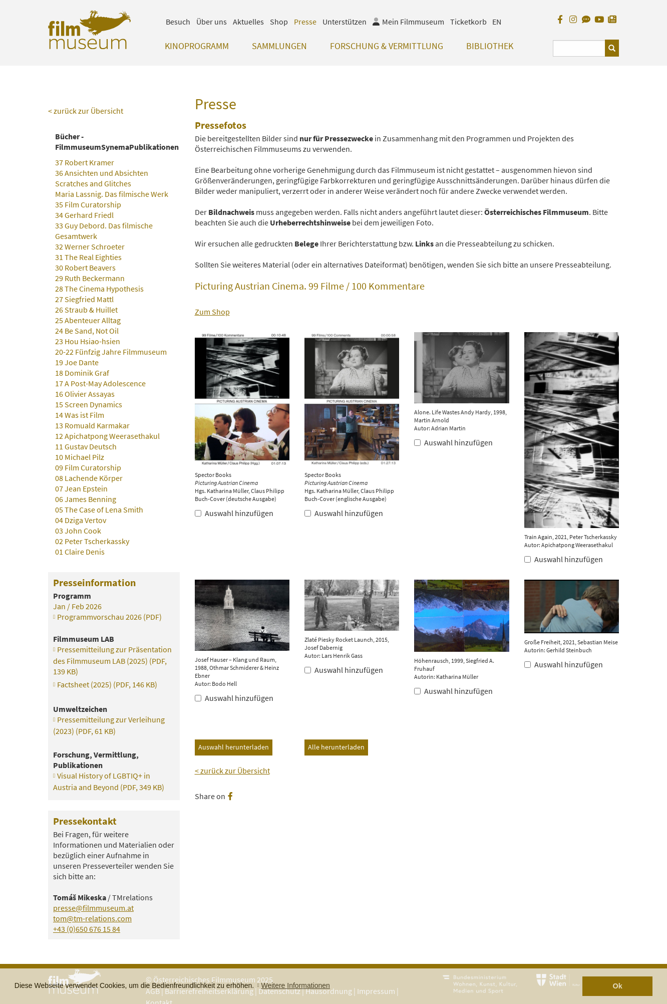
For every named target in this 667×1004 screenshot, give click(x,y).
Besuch (178, 22)
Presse (305, 22)
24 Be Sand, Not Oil (87, 331)
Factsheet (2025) (107, 684)
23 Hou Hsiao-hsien (87, 341)
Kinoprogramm (197, 46)
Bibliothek (489, 46)
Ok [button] (617, 986)
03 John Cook (78, 531)
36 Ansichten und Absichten (101, 173)
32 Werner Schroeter (90, 246)
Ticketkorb (468, 22)
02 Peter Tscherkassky (92, 541)
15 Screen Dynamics (88, 404)
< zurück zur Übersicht (232, 771)
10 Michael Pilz (79, 457)
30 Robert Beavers (85, 268)
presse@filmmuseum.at (93, 908)
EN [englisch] (496, 22)
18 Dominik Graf (82, 373)
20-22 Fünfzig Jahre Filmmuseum (111, 352)
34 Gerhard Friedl (84, 215)
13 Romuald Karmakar (92, 425)
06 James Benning (85, 499)
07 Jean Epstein (81, 488)
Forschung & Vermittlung (386, 46)
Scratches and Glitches (93, 183)
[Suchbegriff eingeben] (579, 48)
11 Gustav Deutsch (86, 446)
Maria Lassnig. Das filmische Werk (111, 194)
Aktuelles (248, 22)
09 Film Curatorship (88, 467)
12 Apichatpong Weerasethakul (107, 436)
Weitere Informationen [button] (295, 985)
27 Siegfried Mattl (84, 299)
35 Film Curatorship (88, 204)
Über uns (211, 22)
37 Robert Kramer (84, 162)
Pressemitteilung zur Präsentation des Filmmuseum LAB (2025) (112, 660)
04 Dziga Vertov (80, 520)
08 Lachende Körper (89, 478)
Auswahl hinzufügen (234, 513)
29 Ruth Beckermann (90, 278)
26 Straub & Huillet (86, 310)
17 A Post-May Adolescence (100, 383)
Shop (279, 22)
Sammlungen (279, 46)
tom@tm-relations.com (92, 918)
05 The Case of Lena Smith (99, 510)
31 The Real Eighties (88, 257)
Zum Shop (212, 312)
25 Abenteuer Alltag (88, 320)
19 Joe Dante (77, 362)
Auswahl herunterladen (233, 746)
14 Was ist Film (79, 415)
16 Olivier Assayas (85, 394)
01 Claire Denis (80, 552)
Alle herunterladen (336, 746)
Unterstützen (344, 22)
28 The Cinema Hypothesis (99, 289)
